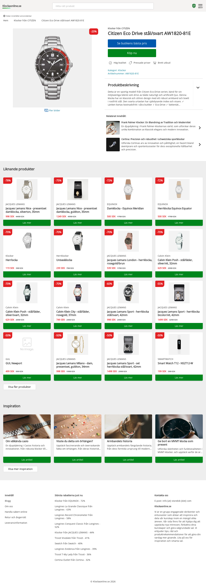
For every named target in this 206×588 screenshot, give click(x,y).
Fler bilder (52, 110)
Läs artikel (27, 459)
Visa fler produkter (19, 387)
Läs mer (27, 222)
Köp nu (132, 53)
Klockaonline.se (11, 6)
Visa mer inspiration (20, 469)
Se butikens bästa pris (132, 43)
